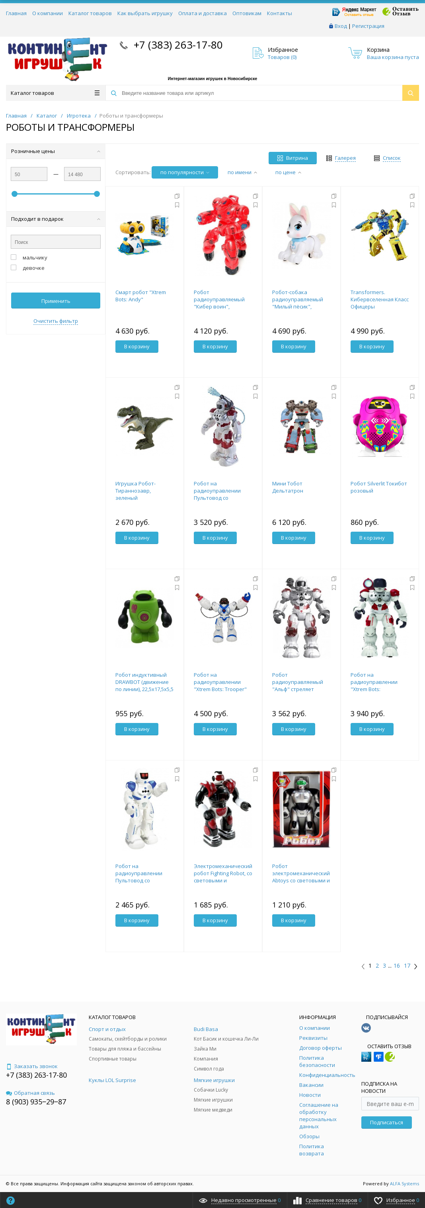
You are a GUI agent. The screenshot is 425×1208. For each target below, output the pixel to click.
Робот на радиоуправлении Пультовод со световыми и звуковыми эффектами (223, 498)
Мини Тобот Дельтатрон (287, 487)
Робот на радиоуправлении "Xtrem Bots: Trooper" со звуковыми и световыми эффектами (223, 689)
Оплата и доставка (202, 13)
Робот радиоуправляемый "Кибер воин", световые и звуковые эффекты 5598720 (222, 306)
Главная (16, 13)
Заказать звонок (32, 1066)
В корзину (137, 346)
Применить (55, 300)
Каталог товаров (90, 13)
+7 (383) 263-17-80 (177, 44)
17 (407, 965)
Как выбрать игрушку (145, 13)
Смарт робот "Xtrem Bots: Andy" (140, 296)
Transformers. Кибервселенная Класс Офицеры (380, 299)
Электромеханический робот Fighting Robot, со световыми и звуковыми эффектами (223, 876)
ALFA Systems (404, 1183)
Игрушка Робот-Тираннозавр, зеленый (135, 490)
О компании (47, 13)
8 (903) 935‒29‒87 (36, 1101)
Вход (341, 25)
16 (397, 965)
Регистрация (368, 25)
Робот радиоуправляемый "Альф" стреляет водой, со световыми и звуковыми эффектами (301, 689)
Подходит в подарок (55, 218)
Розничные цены (55, 151)
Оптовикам (246, 13)
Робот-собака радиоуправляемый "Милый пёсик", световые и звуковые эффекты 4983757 (300, 306)
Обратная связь (30, 1092)
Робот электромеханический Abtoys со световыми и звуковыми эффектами (301, 876)
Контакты (279, 13)
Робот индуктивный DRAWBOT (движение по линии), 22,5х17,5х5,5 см (144, 685)
